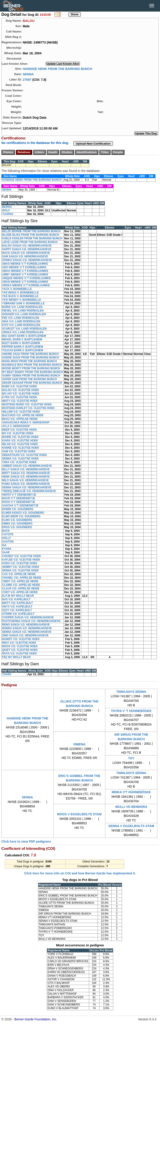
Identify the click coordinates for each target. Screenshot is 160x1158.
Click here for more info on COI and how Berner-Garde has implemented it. (80, 873)
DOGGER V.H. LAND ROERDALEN (24, 314)
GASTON (8, 541)
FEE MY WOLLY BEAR (16, 657)
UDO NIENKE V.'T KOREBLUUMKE (24, 267)
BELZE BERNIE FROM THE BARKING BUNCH (31, 231)
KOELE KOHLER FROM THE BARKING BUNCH (32, 238)
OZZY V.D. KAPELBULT (17, 610)
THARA (6, 674)
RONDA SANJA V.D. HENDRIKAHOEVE (27, 628)
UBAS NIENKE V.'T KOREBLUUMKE (25, 263)
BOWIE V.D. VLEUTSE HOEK (20, 437)
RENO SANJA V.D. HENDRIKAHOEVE (26, 624)
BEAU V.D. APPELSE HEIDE (20, 419)
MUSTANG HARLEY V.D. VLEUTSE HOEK (28, 408)
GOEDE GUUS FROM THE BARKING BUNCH (30, 357)
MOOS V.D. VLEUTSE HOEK (20, 646)
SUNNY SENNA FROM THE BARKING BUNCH (31, 375)
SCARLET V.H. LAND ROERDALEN (24, 328)
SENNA (28, 74)
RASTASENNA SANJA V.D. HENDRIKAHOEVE (31, 621)
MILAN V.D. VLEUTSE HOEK (20, 444)
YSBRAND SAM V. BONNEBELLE (23, 303)
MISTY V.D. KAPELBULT (17, 603)
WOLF (6, 210)
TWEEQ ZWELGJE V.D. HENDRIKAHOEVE (29, 491)
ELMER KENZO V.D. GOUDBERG (23, 512)
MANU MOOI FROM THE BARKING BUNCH (29, 361)
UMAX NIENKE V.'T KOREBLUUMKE (25, 271)
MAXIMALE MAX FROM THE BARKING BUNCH (32, 364)
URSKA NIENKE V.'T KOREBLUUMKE (26, 285)
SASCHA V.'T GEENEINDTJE (20, 505)
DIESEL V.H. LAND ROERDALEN (23, 310)
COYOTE (8, 534)
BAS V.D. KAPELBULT (16, 599)
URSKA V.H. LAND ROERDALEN (22, 332)
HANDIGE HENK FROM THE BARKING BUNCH (57, 68)
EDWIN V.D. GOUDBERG (18, 509)
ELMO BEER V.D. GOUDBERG (21, 516)
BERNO (7, 206)
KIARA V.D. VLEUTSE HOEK (20, 440)
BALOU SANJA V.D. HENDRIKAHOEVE (27, 245)
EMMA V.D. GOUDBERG (17, 523)
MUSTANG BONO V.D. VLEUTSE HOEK (27, 404)
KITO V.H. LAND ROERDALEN (21, 325)
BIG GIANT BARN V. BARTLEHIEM (24, 335)
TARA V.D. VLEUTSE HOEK (19, 462)
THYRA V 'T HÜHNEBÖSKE (131, 711)
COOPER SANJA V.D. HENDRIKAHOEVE (28, 617)
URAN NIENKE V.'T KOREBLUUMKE (25, 281)
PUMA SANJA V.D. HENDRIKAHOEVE (26, 483)
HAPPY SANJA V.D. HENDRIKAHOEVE (26, 249)
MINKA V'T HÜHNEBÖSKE (131, 792)
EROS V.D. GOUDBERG (17, 527)
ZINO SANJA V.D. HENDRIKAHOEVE (25, 635)
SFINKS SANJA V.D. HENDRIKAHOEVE (27, 260)
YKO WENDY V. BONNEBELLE (21, 299)
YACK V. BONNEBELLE (17, 289)
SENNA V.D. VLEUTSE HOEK (20, 458)
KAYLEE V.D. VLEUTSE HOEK (21, 559)
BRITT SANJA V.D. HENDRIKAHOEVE (26, 473)
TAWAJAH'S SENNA (131, 691)
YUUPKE (7, 214)
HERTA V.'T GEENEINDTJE (19, 494)
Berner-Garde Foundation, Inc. (35, 1019)
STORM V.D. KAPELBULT (18, 613)
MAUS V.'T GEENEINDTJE (18, 498)
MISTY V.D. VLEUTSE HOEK (20, 400)
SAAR (6, 552)
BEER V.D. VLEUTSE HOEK (19, 429)
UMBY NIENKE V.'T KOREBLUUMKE (25, 274)
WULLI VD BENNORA (131, 807)
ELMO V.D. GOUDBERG (17, 520)
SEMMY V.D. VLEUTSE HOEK (20, 567)
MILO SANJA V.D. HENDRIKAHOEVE (25, 480)
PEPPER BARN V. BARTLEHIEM (22, 346)
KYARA (6, 548)
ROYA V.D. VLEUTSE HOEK (19, 653)
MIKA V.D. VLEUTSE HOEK (19, 642)
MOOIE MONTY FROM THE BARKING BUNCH (31, 368)
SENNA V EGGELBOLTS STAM (131, 826)
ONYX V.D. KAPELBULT (17, 606)
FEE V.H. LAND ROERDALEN (20, 317)
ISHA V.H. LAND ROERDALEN (21, 321)
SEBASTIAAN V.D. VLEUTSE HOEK (24, 455)
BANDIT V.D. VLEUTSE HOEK (21, 639)
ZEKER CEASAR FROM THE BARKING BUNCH (32, 382)
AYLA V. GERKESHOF (16, 426)
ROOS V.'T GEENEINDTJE (18, 502)
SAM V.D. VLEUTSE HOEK (19, 451)
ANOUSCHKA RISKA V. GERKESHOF (26, 422)
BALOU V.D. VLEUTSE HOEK (20, 390)
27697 (27, 79)
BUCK (6, 530)
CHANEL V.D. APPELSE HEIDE (21, 577)
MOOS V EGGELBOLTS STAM (79, 814)
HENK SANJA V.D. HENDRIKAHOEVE (26, 476)
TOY (131, 758)
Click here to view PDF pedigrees (26, 841)
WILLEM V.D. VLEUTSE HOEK (21, 411)
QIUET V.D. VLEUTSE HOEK (20, 650)
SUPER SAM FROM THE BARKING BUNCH (29, 379)
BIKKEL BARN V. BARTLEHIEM (22, 339)
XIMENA (79, 744)
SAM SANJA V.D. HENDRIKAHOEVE (25, 256)
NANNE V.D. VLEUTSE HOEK (20, 447)
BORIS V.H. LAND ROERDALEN (22, 307)
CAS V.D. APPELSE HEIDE (19, 574)
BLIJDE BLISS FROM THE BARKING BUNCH (30, 234)
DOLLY (6, 538)
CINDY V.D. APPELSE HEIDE (20, 581)
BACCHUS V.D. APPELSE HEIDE (22, 415)
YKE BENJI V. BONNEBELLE (20, 292)
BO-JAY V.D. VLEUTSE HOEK (20, 393)
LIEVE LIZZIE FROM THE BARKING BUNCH (30, 242)
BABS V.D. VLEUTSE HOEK (19, 386)
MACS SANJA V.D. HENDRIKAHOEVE (26, 252)
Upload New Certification (93, 143)
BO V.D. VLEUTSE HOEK (18, 433)
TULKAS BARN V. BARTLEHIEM (22, 350)
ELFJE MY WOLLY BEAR (18, 595)
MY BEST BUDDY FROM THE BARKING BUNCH (32, 372)
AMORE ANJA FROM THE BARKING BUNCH (30, 354)
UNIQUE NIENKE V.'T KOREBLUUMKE (26, 278)
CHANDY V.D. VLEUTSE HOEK (21, 556)
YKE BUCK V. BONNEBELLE (20, 296)
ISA (4, 545)
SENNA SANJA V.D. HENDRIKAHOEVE (26, 487)
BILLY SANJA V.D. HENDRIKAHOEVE (26, 469)
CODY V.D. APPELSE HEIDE (20, 592)
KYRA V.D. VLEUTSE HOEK (19, 397)
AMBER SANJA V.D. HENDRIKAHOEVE (27, 465)
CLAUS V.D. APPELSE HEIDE (20, 588)
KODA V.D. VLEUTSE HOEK (19, 563)
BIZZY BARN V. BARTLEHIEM (21, 343)
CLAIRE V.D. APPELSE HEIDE (21, 585)
